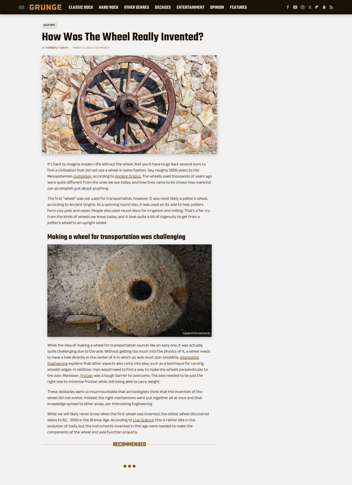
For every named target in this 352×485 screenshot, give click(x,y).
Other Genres (136, 7)
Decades (163, 7)
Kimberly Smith (57, 47)
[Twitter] (310, 7)
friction (86, 375)
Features (238, 7)
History (49, 25)
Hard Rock (108, 7)
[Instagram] (302, 7)
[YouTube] (295, 7)
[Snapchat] (324, 7)
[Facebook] (288, 7)
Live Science (143, 420)
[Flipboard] (317, 7)
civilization (82, 176)
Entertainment (190, 7)
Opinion (217, 7)
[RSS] (331, 7)
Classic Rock (81, 7)
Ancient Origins (128, 176)
